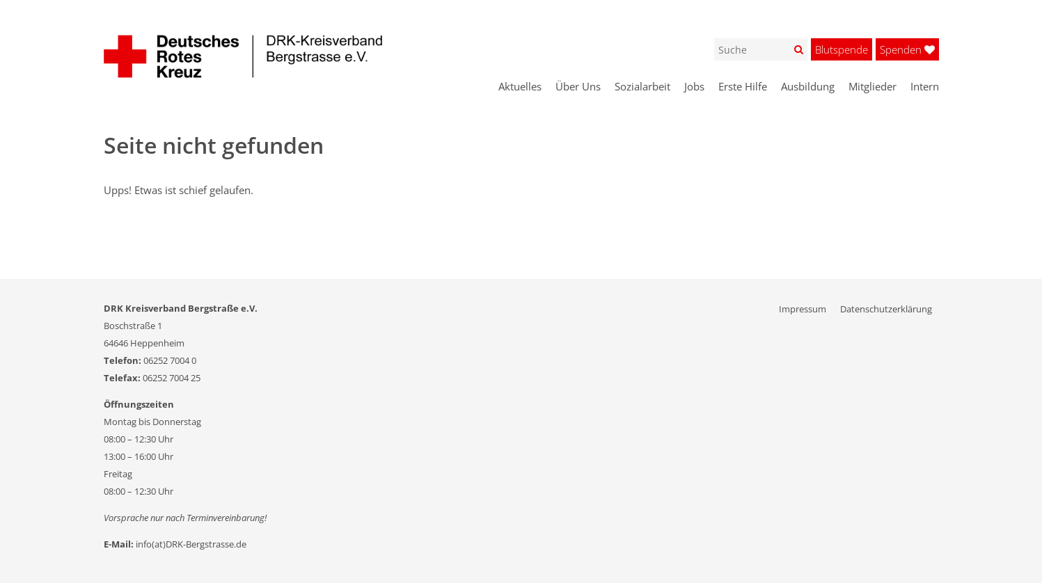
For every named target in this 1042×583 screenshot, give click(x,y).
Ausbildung (808, 86)
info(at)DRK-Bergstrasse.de (191, 544)
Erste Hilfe (742, 86)
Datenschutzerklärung (886, 309)
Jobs (694, 86)
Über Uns (578, 86)
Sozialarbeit (642, 86)
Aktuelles (520, 86)
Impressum (802, 309)
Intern (924, 86)
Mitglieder (872, 86)
